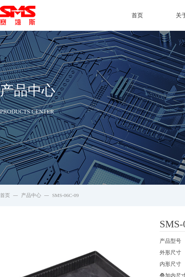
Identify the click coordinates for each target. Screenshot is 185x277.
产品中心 (31, 195)
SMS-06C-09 (65, 195)
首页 (137, 15)
